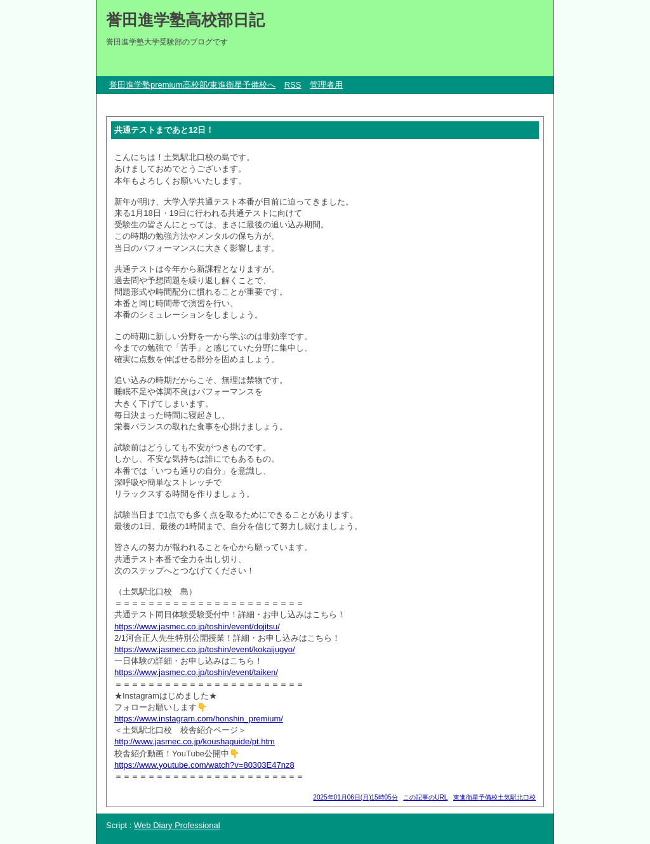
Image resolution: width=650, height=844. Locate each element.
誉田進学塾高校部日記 (185, 20)
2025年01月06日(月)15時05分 (355, 797)
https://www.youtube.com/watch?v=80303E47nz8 (204, 765)
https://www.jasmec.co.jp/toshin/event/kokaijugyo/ (204, 649)
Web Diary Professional (177, 825)
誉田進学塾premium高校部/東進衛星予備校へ (192, 85)
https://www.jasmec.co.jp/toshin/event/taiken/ (196, 672)
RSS (293, 85)
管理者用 (326, 85)
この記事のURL (425, 797)
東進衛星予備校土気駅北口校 (494, 797)
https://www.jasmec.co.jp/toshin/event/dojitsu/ (197, 626)
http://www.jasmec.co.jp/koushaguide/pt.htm (194, 741)
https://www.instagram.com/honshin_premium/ (198, 718)
